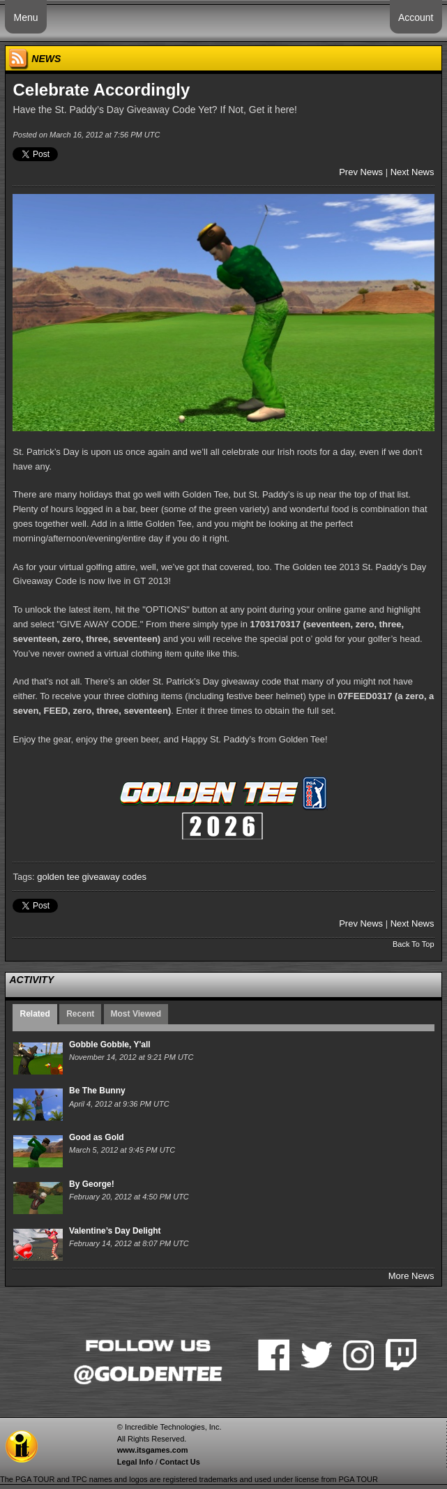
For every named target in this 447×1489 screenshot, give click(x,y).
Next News (412, 172)
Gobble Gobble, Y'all (110, 1044)
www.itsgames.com (152, 1450)
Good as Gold (96, 1137)
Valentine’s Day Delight (115, 1231)
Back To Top (413, 944)
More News (411, 1276)
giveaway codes (114, 876)
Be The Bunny (97, 1090)
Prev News (361, 172)
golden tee (58, 876)
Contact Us (180, 1462)
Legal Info (135, 1462)
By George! (91, 1184)
